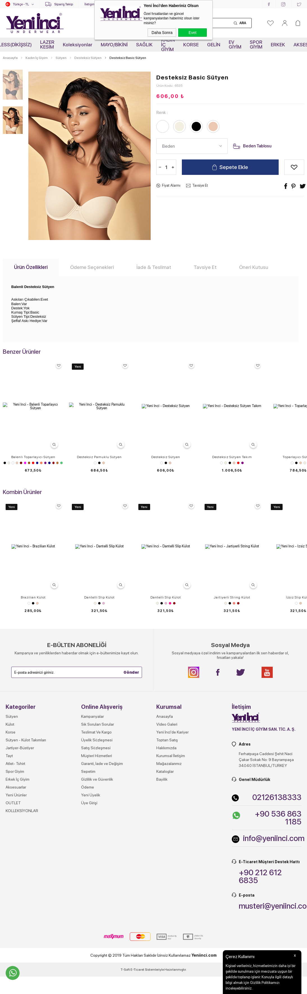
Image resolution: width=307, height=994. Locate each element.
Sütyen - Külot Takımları (26, 984)
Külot (10, 968)
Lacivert (37, 462)
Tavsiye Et (200, 185)
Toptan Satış (167, 984)
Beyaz (13, 462)
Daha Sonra (162, 32)
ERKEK (278, 44)
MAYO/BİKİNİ (114, 44)
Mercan (41, 462)
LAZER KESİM (47, 44)
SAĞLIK (144, 44)
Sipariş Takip (63, 4)
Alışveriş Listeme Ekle (294, 167)
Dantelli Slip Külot (99, 720)
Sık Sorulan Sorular (97, 968)
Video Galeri (166, 968)
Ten (17, 462)
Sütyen (33, 579)
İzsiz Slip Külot (33, 842)
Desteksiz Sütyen (165, 457)
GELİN (213, 44)
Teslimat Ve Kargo (96, 976)
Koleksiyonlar (77, 44)
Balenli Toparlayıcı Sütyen (33, 457)
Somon (234, 725)
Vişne (53, 462)
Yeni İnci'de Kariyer (172, 976)
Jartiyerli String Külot (232, 720)
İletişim (89, 4)
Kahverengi (29, 462)
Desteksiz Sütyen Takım (232, 457)
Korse (10, 976)
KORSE (191, 44)
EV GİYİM (235, 44)
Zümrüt (61, 462)
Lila (103, 725)
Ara (242, 23)
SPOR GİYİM (256, 44)
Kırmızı (33, 462)
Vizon (57, 462)
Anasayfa (164, 961)
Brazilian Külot (33, 720)
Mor (45, 462)
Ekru (9, 462)
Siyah (4, 462)
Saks (49, 462)
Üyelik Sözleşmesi (97, 984)
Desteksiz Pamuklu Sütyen (99, 457)
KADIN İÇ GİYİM (168, 44)
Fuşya (25, 462)
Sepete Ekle (233, 167)
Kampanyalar (92, 961)
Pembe (170, 725)
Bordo (21, 462)
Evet (192, 32)
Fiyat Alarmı (171, 185)
